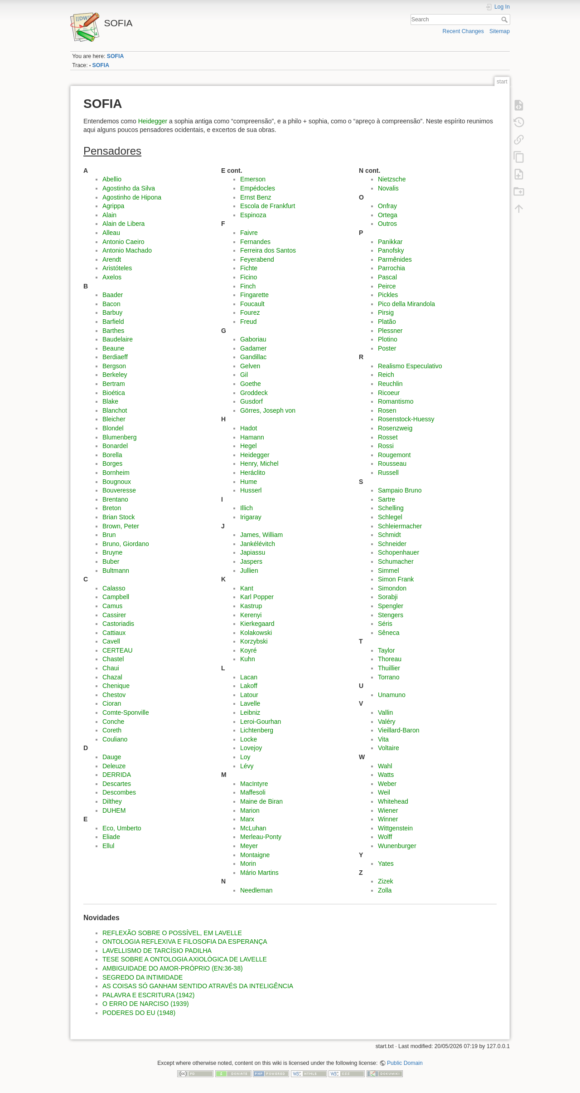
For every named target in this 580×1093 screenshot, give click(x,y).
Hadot (248, 428)
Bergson (114, 366)
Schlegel (390, 517)
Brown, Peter (120, 526)
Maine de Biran (261, 801)
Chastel (113, 659)
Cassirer (114, 615)
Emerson (253, 179)
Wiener (388, 810)
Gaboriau (253, 339)
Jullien (249, 570)
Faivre (249, 232)
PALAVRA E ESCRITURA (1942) (148, 995)
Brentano (115, 499)
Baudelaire (117, 339)
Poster (387, 348)
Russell (388, 472)
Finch (248, 286)
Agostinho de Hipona (131, 197)
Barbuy (112, 312)
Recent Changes (463, 31)
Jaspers (251, 561)
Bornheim (116, 472)
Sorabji (388, 596)
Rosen (387, 410)
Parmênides (395, 259)
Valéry (387, 721)
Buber (110, 561)
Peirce (387, 286)
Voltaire (388, 747)
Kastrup (251, 606)
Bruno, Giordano (125, 543)
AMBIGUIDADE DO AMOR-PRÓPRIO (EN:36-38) (172, 968)
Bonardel (115, 445)
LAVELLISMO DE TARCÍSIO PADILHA (157, 950)
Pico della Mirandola (406, 303)
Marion (250, 810)
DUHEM (114, 810)
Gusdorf (251, 401)
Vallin (385, 712)
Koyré (248, 650)
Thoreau (389, 659)
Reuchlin (390, 383)
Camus (112, 606)
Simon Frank (396, 579)
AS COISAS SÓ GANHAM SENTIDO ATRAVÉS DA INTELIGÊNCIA (197, 986)
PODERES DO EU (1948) (138, 1012)
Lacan (248, 677)
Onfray (387, 206)
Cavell (111, 641)
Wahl (385, 766)
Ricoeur (389, 392)
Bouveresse (119, 490)
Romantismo (396, 401)
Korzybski (254, 641)
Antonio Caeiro (123, 241)
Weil (384, 792)
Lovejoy (251, 747)
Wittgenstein (395, 828)
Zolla (385, 890)
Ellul (108, 845)
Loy (245, 757)
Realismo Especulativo (410, 366)
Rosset (388, 437)
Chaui (110, 668)
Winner (388, 819)
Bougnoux (116, 481)
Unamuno (392, 694)
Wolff (385, 836)
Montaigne (255, 855)
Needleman (256, 890)
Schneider (392, 543)
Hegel (248, 445)
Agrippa (113, 206)
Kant (246, 588)
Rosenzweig (395, 428)
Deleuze (114, 766)
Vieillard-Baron (399, 730)
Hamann (252, 437)
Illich (246, 508)
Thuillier (389, 668)
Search (505, 19)
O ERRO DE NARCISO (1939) (145, 1003)
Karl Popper (257, 596)
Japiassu (252, 552)
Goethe (250, 383)
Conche (113, 721)
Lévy (247, 766)
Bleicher (114, 419)
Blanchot (114, 410)
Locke (248, 739)
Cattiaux (114, 632)
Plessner (390, 330)
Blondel (113, 428)
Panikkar (390, 241)
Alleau (111, 232)
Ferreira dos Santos (268, 250)
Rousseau (392, 463)
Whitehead (393, 801)
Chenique (116, 685)
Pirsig (386, 312)
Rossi (386, 445)
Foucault (252, 303)
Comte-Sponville (125, 712)
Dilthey (112, 801)
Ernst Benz (255, 197)
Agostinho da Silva (128, 188)
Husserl (250, 490)
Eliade (111, 836)
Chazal (112, 677)
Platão (387, 321)
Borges (112, 463)
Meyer (249, 845)
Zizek (385, 881)
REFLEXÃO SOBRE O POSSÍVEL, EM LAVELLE (172, 933)
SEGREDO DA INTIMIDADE (142, 977)
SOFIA (115, 56)
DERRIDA (116, 774)
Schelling (391, 508)
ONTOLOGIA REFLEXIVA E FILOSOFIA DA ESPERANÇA (184, 941)
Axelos (111, 277)
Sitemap (499, 31)
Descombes (119, 792)
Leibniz (250, 712)
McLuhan (253, 828)
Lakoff (248, 685)
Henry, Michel (259, 463)
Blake (110, 401)
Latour (249, 694)
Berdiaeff (115, 357)
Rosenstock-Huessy (406, 419)
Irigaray (250, 517)
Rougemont (394, 455)
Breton (111, 508)
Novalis (388, 188)
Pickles (388, 294)
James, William (261, 534)
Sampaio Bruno (400, 490)
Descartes (116, 783)
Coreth (111, 730)
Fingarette (254, 294)
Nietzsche (392, 179)
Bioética (113, 392)
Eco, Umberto (121, 828)
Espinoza (253, 215)
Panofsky (391, 250)
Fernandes (255, 241)
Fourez (250, 312)
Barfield (113, 321)
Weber (387, 783)
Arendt (111, 259)
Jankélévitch (257, 543)
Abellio (111, 179)
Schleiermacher (400, 526)
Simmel (388, 570)
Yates (386, 863)
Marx (247, 819)
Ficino (248, 277)
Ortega (387, 215)
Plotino (387, 339)
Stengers (390, 615)
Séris (385, 623)
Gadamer (253, 348)
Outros (387, 223)
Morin (248, 863)
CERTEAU (117, 650)
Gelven (250, 366)
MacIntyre (254, 783)
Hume (248, 481)
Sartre (386, 499)
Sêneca (388, 632)
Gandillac (253, 357)
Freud (248, 321)
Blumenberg (119, 437)
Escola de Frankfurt (267, 206)
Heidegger (153, 121)
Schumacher (396, 561)
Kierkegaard (257, 623)
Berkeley (114, 374)
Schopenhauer (398, 552)
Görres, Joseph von (267, 410)
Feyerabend (257, 259)
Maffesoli (253, 792)
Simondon (392, 588)
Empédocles (257, 188)
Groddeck (254, 392)
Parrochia (391, 268)
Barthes (113, 330)
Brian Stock (118, 517)
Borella (112, 455)
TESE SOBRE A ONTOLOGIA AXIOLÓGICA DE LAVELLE (184, 959)
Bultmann (115, 570)
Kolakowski (256, 632)
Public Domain (405, 1063)
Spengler (390, 606)
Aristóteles (117, 268)
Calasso (114, 588)
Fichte (248, 268)
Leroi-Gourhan (260, 721)
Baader (112, 294)
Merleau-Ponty (260, 836)
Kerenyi (250, 615)
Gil (244, 374)
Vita (383, 739)
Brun (109, 534)
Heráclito (252, 472)
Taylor (386, 650)
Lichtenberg (256, 730)
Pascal (387, 277)
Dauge (111, 757)
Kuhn (247, 659)
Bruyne (112, 552)
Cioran (111, 703)
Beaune (113, 348)
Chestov (114, 694)
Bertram (113, 383)
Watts (386, 774)
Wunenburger (397, 845)
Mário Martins (259, 872)
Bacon (111, 303)
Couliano (114, 739)
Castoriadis (118, 623)
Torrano (388, 677)
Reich (386, 374)
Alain (109, 215)
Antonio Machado (127, 250)
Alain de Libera (123, 223)
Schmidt (389, 534)
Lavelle (250, 703)
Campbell (115, 596)
